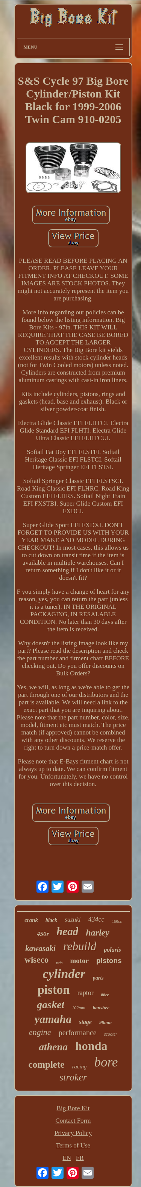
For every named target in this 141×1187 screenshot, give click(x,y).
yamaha (53, 1019)
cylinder (63, 974)
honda (91, 1046)
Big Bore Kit (73, 1108)
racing (79, 1067)
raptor (85, 993)
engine (40, 1032)
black (51, 920)
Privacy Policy (73, 1133)
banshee (101, 1007)
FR (80, 1157)
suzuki (73, 919)
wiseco (36, 960)
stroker (73, 1077)
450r (43, 933)
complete (47, 1064)
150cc (117, 921)
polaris (112, 949)
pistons (109, 961)
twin (59, 963)
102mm (78, 1007)
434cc (96, 919)
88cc (105, 994)
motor (79, 961)
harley (97, 932)
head (67, 931)
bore (106, 1062)
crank (31, 920)
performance (78, 1033)
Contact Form (73, 1120)
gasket (50, 1004)
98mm (105, 1022)
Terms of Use (73, 1145)
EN (66, 1157)
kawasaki (40, 948)
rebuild (79, 946)
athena (53, 1047)
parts (98, 978)
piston (54, 990)
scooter (110, 1034)
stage (85, 1022)
